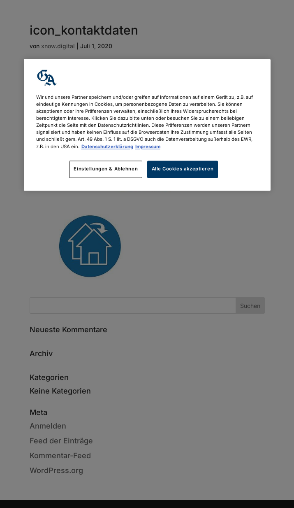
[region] (147, 125)
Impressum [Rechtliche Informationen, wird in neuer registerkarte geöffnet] (147, 146)
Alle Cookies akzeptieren (183, 169)
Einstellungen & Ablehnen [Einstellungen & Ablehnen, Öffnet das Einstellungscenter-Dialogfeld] (106, 169)
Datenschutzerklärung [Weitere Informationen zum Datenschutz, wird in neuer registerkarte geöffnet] (107, 146)
